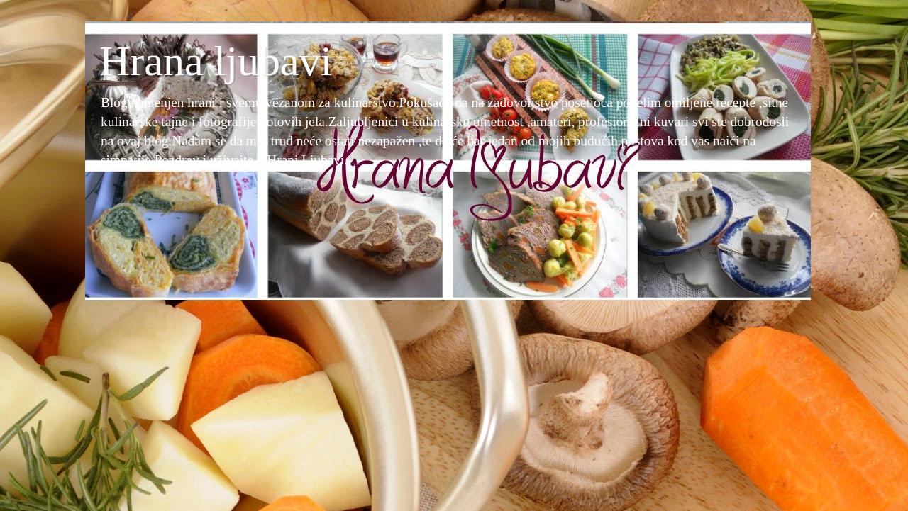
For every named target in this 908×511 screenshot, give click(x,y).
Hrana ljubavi (215, 61)
